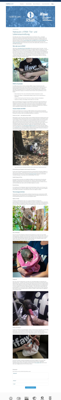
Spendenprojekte (16, 29)
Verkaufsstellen (29, 3)
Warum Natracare (36, 3)
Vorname (14, 380)
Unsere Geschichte (45, 3)
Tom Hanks (18, 126)
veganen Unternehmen (16, 42)
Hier (40, 362)
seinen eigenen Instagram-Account (29, 125)
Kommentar (15, 373)
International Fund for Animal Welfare (24, 48)
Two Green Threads (32, 173)
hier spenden (37, 362)
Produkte (22, 3)
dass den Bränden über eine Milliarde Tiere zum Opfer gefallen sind (35, 40)
